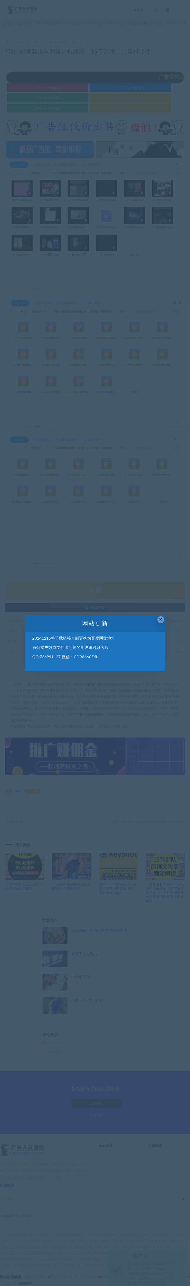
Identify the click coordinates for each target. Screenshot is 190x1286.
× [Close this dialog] (160, 619)
